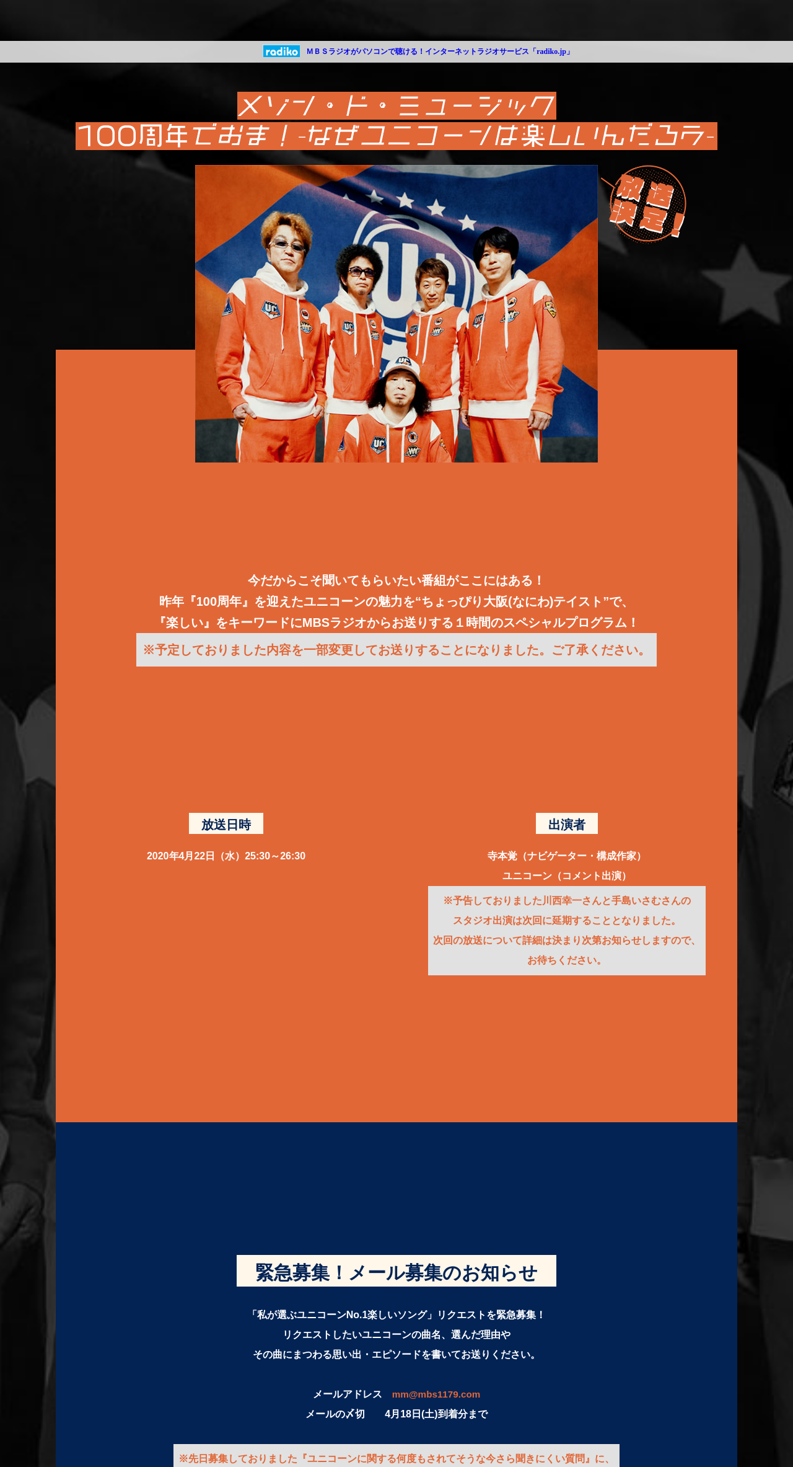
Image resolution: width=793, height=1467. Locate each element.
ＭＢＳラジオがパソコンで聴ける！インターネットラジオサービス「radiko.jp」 (440, 51)
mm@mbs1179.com (436, 1394)
